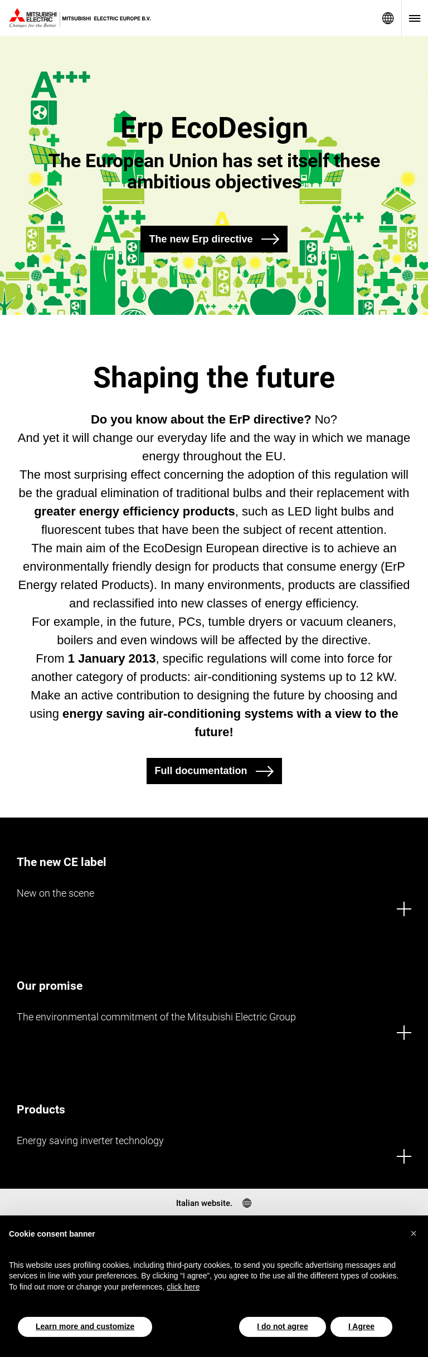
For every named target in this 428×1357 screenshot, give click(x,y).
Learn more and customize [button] (85, 1326)
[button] (413, 1233)
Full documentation (201, 770)
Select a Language (387, 18)
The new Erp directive (200, 239)
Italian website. (204, 1203)
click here (183, 1286)
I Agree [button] (361, 1326)
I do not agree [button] (282, 1326)
